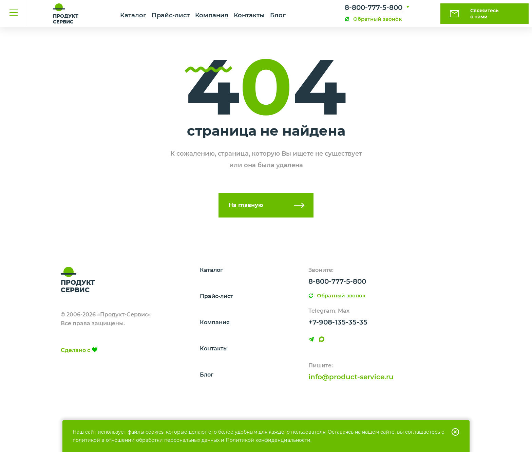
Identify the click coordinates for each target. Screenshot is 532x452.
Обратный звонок (377, 19)
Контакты (249, 15)
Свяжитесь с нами (484, 13)
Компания (211, 15)
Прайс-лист (171, 15)
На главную (246, 205)
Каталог (133, 15)
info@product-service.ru (351, 377)
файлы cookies (146, 432)
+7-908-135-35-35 (337, 322)
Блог (278, 15)
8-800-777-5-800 (373, 7)
